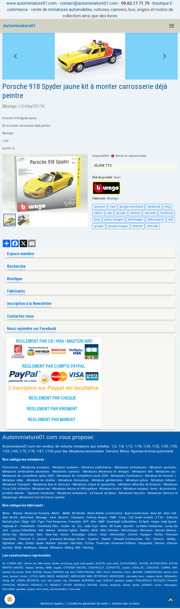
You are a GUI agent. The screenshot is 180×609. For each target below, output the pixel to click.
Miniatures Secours (132, 493)
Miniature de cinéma (41, 480)
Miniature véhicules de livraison (139, 484)
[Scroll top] (170, 599)
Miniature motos (110, 488)
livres (112, 15)
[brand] (19, 26)
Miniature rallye (12, 480)
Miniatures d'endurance (126, 475)
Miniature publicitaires (96, 467)
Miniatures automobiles (86, 451)
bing (167, 206)
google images (118, 226)
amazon (99, 206)
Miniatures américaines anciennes (25, 471)
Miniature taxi (41, 488)
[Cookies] (10, 599)
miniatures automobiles (70, 9)
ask (109, 213)
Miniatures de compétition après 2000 (28, 475)
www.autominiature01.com (31, 3)
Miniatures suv (166, 471)
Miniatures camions (66, 471)
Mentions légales (52, 603)
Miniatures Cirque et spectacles (94, 484)
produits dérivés (13, 493)
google (121, 213)
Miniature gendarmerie (107, 480)
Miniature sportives (163, 467)
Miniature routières (65, 467)
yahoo (98, 213)
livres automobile (160, 451)
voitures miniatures (74, 446)
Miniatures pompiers (35, 467)
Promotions (10, 467)
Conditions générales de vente (88, 603)
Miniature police (137, 480)
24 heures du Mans (103, 493)
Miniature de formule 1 (160, 475)
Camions (112, 451)
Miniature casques (136, 488)
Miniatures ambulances (130, 467)
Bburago (112, 198)
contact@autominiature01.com (89, 3)
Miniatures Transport (16, 484)
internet (135, 213)
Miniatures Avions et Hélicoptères (74, 488)
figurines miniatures (40, 493)
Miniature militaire (163, 480)
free (112, 206)
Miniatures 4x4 (142, 471)
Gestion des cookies (125, 603)
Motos (124, 451)
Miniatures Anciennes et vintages (106, 471)
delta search (155, 219)
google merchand (131, 206)
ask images (135, 219)
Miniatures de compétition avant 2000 (83, 475)
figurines (137, 451)
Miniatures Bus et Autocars (51, 484)
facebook (153, 206)
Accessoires (167, 488)
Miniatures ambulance (72, 493)
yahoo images (113, 219)
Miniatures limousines (73, 480)
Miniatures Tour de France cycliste (42, 497)
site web (150, 213)
